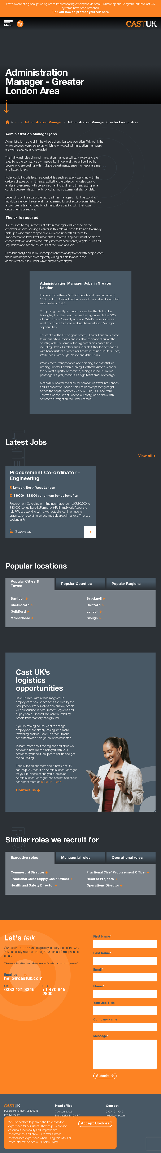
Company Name (125, 1024)
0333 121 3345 (51, 782)
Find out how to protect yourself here (80, 12)
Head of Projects (100, 879)
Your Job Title (125, 1008)
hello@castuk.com (23, 979)
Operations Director (103, 885)
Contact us (26, 790)
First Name (125, 941)
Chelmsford (20, 605)
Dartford (94, 605)
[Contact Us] (20, 23)
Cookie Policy (49, 1142)
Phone (125, 991)
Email (125, 974)
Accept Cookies (95, 1123)
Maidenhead (20, 618)
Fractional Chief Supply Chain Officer (40, 879)
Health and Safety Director (32, 885)
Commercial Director (27, 872)
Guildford (18, 611)
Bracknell (94, 598)
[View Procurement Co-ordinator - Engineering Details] (90, 532)
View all (145, 456)
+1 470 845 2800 (53, 992)
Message (125, 1052)
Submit (103, 1076)
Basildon (18, 598)
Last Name (125, 958)
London (93, 611)
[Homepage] (141, 24)
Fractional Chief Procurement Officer (116, 872)
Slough (92, 618)
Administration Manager (43, 122)
